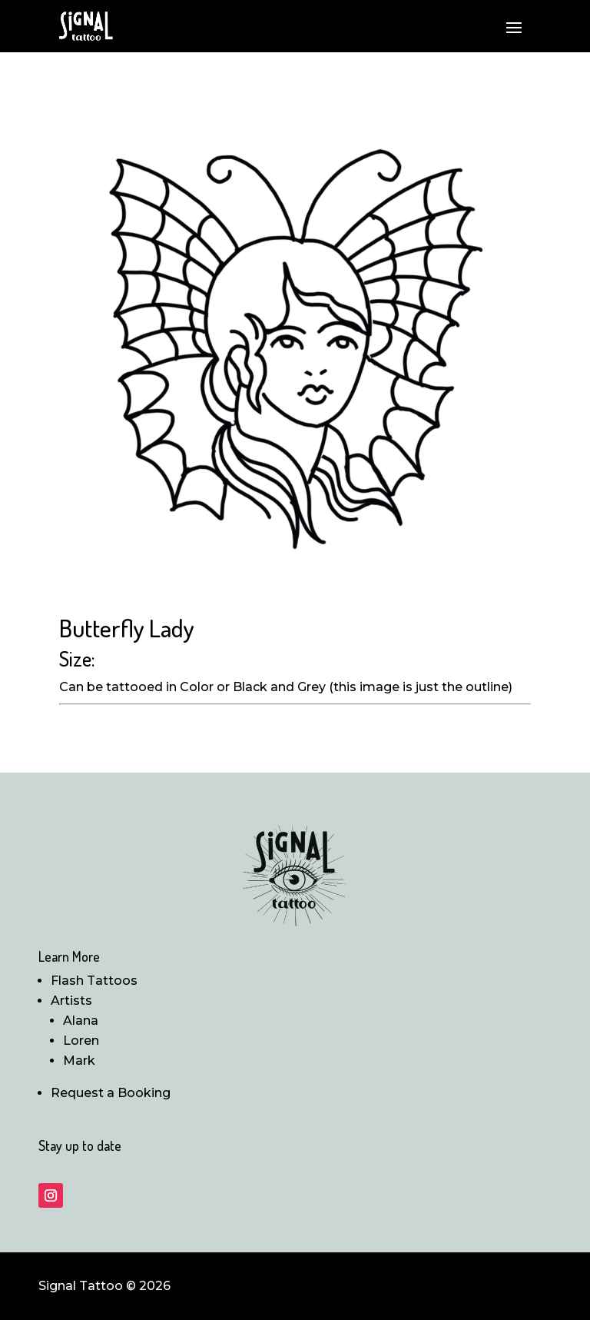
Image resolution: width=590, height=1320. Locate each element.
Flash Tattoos (94, 980)
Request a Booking (111, 1093)
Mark (79, 1060)
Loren (81, 1040)
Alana (80, 1020)
